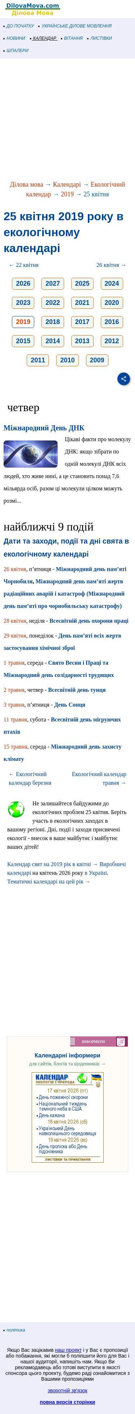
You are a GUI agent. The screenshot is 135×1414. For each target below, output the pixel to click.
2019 (67, 194)
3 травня (14, 705)
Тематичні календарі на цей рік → (49, 881)
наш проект (68, 1350)
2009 (97, 360)
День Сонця (69, 705)
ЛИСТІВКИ (99, 38)
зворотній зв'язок (67, 1390)
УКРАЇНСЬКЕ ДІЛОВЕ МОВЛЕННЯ (75, 26)
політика (14, 1330)
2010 (67, 360)
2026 (23, 283)
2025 (82, 283)
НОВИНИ (15, 38)
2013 (82, 341)
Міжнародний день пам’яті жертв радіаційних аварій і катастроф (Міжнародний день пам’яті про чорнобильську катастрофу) (64, 593)
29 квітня (15, 636)
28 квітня (15, 621)
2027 (52, 283)
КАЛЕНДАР (43, 38)
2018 (52, 321)
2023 (23, 302)
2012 (112, 341)
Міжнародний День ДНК (44, 428)
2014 (52, 341)
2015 (23, 341)
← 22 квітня (24, 265)
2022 (52, 302)
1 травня (14, 663)
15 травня (15, 747)
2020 (112, 302)
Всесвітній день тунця (77, 690)
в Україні (96, 873)
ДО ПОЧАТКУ (19, 26)
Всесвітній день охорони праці (88, 621)
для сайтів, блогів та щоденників (67, 1063)
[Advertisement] (67, 120)
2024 (112, 283)
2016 (112, 321)
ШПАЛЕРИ (16, 50)
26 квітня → (111, 265)
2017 (82, 321)
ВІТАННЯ (72, 38)
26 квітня (15, 569)
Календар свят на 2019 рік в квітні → (52, 864)
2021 (82, 302)
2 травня (14, 690)
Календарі (67, 184)
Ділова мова (26, 184)
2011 (38, 360)
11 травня (15, 719)
